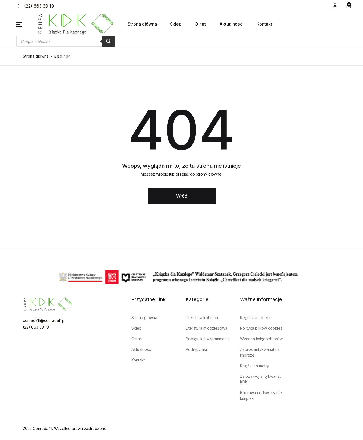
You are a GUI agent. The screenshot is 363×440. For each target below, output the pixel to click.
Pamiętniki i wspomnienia (208, 338)
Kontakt (264, 24)
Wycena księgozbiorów (261, 338)
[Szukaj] (108, 41)
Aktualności (231, 24)
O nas (200, 24)
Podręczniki (196, 349)
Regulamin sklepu (256, 317)
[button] (335, 6)
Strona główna (142, 24)
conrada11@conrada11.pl (44, 320)
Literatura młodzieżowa (206, 328)
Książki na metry (254, 365)
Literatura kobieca (202, 317)
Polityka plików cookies (261, 328)
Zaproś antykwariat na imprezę (260, 352)
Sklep (176, 24)
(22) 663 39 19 (35, 6)
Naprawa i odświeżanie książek (261, 395)
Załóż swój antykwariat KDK (260, 379)
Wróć (181, 196)
